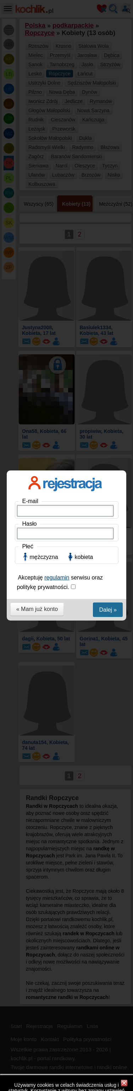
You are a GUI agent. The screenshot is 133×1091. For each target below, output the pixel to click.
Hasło (29, 118)
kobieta (84, 151)
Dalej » (108, 204)
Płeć (27, 140)
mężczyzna (44, 151)
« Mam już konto (37, 203)
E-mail (30, 95)
